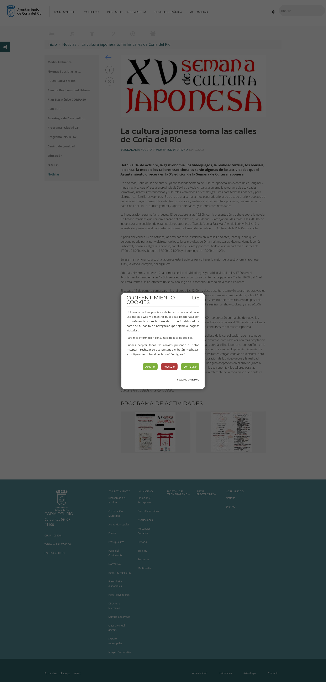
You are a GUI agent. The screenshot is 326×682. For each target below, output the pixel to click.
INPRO (195, 379)
